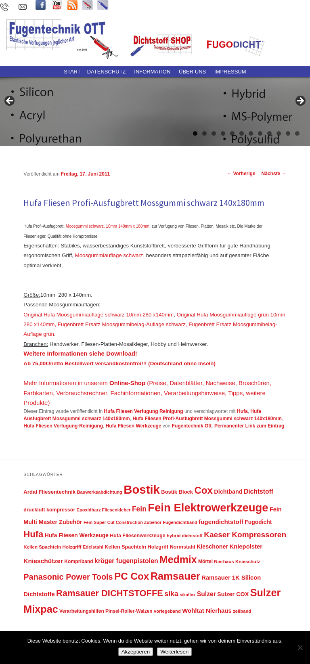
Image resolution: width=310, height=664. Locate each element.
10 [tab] (278, 133)
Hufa (242, 411)
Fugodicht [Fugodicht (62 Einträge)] (258, 522)
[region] (155, 103)
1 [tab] (195, 133)
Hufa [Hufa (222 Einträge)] (33, 534)
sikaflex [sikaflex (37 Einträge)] (187, 594)
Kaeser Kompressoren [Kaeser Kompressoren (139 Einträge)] (245, 534)
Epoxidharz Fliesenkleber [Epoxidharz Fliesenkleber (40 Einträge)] (104, 509)
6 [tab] (241, 133)
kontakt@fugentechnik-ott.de (24, 8)
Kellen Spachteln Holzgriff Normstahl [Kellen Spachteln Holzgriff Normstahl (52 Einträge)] (150, 547)
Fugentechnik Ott (192, 426)
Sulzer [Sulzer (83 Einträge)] (206, 594)
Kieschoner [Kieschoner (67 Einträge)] (212, 546)
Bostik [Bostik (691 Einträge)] (142, 489)
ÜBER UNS (192, 72)
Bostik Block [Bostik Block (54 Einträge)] (177, 492)
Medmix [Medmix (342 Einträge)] (178, 559)
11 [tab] (288, 133)
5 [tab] (232, 133)
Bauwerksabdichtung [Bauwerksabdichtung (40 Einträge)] (99, 492)
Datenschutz (106, 72)
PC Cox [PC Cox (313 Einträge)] (131, 576)
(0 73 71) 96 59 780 (6, 8)
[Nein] (300, 647)
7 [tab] (251, 133)
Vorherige (241, 173)
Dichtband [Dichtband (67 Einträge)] (228, 491)
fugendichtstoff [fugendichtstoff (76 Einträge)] (221, 521)
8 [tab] (260, 133)
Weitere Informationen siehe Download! (80, 353)
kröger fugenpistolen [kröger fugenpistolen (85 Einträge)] (126, 560)
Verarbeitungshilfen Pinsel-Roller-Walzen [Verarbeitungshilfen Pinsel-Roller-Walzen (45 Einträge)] (106, 611)
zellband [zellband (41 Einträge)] (242, 611)
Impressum (230, 72)
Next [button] (300, 101)
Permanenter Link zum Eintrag (249, 426)
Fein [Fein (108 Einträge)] (139, 509)
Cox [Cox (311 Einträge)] (203, 490)
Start (72, 72)
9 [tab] (269, 133)
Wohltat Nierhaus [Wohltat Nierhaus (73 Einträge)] (207, 610)
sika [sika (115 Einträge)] (171, 594)
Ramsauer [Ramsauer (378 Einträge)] (175, 576)
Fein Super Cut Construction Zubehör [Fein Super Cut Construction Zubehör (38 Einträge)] (122, 522)
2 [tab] (204, 133)
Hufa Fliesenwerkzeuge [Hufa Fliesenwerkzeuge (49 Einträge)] (137, 535)
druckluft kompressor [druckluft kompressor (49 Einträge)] (49, 510)
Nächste (274, 173)
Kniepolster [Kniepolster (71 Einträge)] (246, 546)
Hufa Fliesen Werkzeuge (133, 426)
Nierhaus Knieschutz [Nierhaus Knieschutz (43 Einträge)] (237, 561)
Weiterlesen (174, 652)
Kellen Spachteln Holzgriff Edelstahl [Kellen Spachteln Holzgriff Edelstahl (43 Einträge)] (63, 547)
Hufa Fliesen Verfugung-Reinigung (63, 426)
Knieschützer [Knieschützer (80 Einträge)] (43, 560)
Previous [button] (10, 101)
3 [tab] (214, 133)
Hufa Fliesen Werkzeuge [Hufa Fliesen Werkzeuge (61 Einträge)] (77, 535)
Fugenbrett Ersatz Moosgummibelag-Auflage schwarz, (122, 324)
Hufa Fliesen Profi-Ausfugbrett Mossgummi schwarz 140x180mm (206, 418)
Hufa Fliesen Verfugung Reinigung (143, 411)
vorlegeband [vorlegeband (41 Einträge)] (167, 611)
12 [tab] (297, 133)
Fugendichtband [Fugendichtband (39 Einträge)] (180, 522)
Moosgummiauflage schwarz (109, 255)
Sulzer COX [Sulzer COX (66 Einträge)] (233, 594)
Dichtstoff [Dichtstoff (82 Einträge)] (258, 491)
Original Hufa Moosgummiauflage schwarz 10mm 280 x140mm (98, 315)
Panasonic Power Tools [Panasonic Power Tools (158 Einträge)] (68, 576)
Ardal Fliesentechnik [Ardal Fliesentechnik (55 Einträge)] (49, 492)
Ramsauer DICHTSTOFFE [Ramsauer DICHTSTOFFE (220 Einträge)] (109, 593)
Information (152, 72)
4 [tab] (223, 133)
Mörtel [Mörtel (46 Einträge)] (205, 561)
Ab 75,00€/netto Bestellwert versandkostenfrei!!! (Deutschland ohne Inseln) (119, 363)
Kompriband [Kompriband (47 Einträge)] (78, 561)
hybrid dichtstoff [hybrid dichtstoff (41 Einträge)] (185, 535)
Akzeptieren (135, 652)
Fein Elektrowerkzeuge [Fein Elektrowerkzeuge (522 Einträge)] (208, 507)
